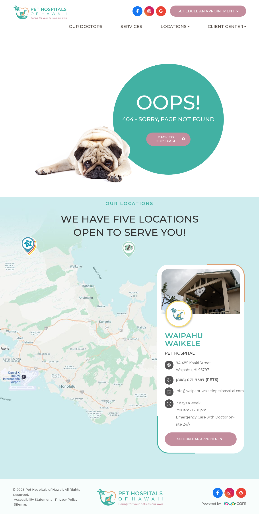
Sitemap (20, 503)
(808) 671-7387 (190, 380)
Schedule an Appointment (200, 438)
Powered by (223, 502)
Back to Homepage (166, 139)
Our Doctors (85, 26)
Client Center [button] (227, 26)
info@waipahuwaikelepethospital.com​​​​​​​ (210, 391)
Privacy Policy (66, 498)
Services (131, 26)
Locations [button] (175, 26)
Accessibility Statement (33, 498)
